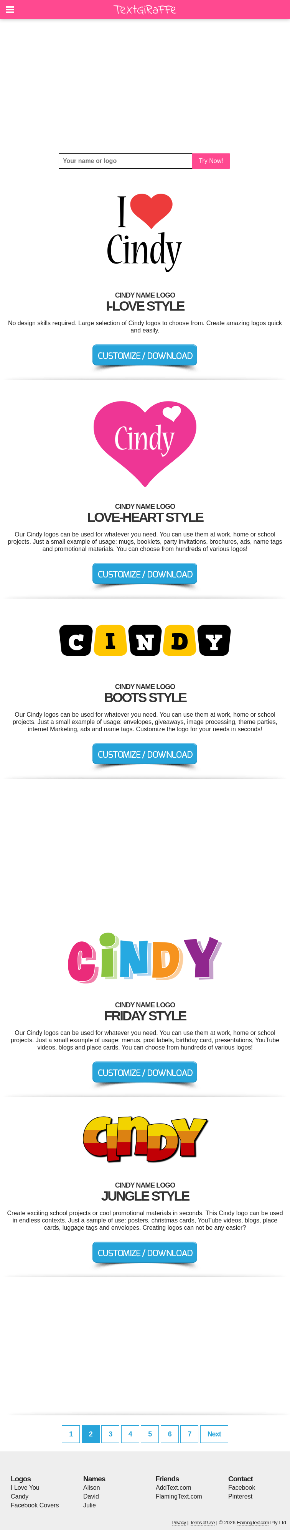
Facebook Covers (35, 1505)
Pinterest (240, 1496)
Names (94, 1479)
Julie (89, 1505)
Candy (19, 1496)
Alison (91, 1487)
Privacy (179, 1522)
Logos (21, 1479)
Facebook (241, 1487)
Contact (240, 1479)
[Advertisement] (145, 86)
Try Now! (211, 161)
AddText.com (173, 1487)
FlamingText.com (179, 1496)
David (91, 1496)
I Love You (25, 1487)
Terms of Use (202, 1522)
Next (214, 1434)
